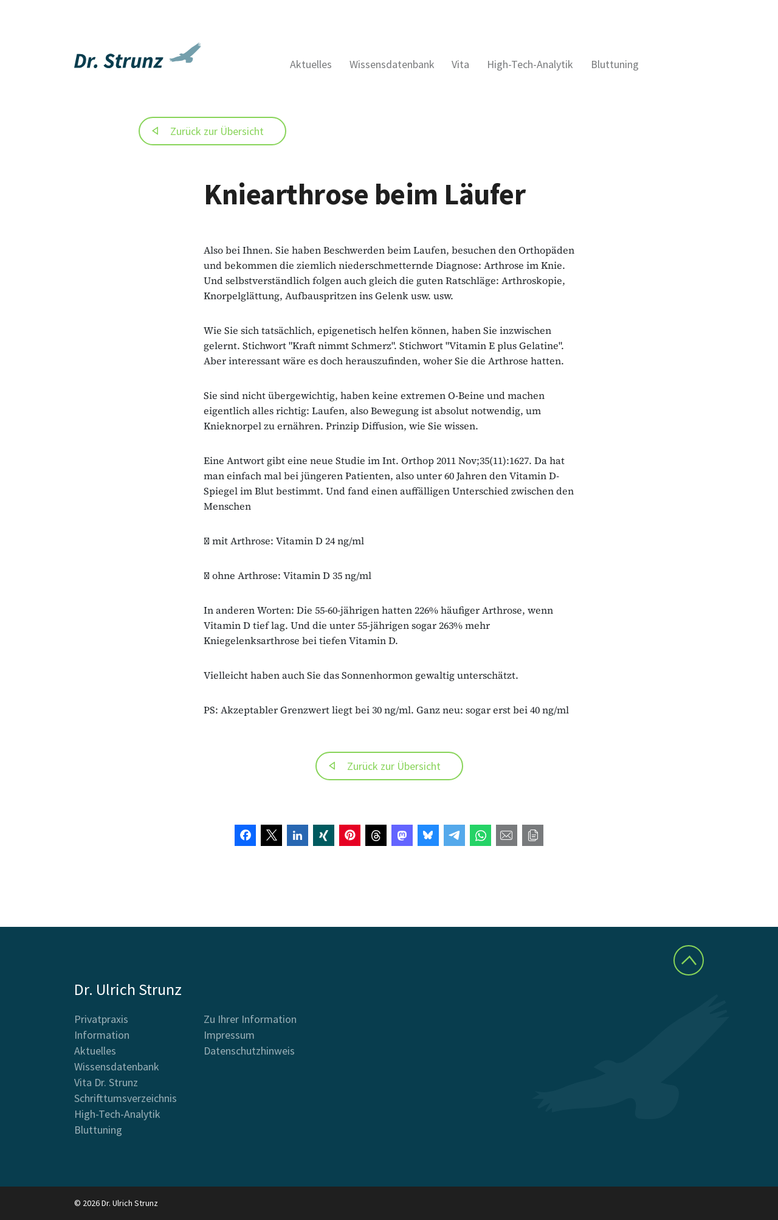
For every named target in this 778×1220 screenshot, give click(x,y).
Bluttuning (615, 64)
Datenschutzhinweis (249, 1051)
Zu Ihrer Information (250, 1019)
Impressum (229, 1035)
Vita (460, 64)
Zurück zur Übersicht (217, 131)
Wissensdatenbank (392, 64)
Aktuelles (311, 64)
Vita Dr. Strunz (106, 1082)
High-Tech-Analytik (530, 64)
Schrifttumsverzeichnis (125, 1098)
